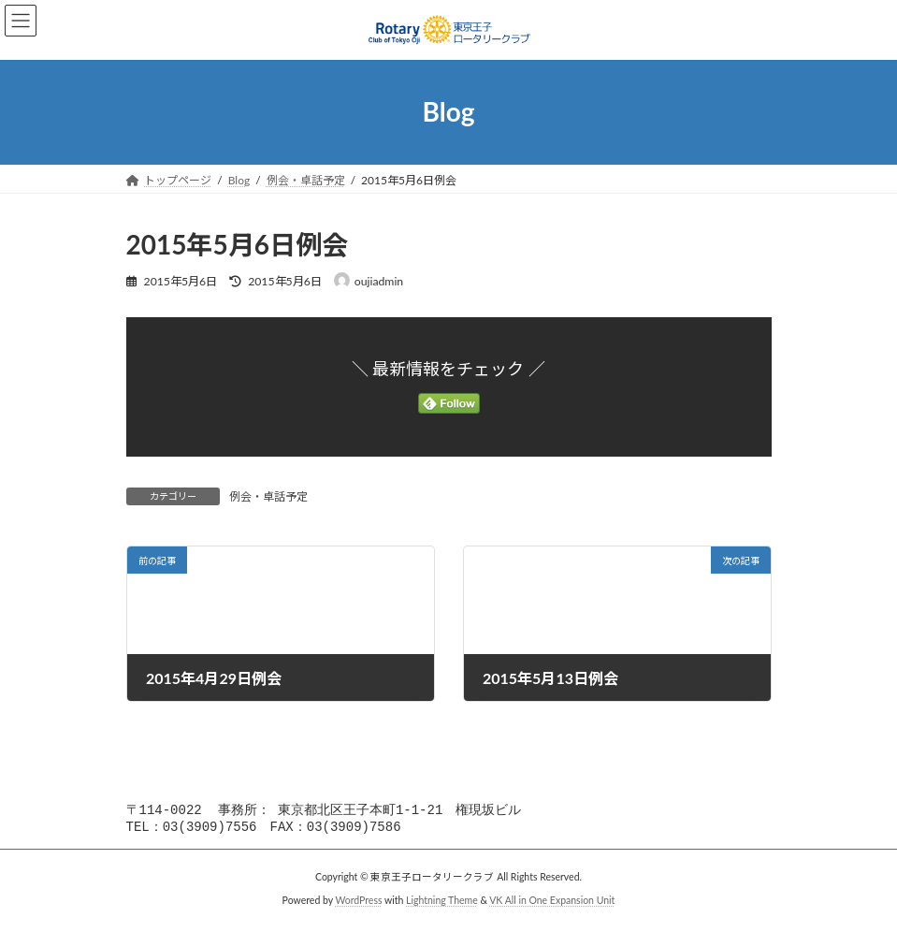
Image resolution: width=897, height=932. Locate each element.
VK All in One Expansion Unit (552, 904)
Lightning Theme (442, 904)
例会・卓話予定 (268, 496)
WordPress (358, 904)
